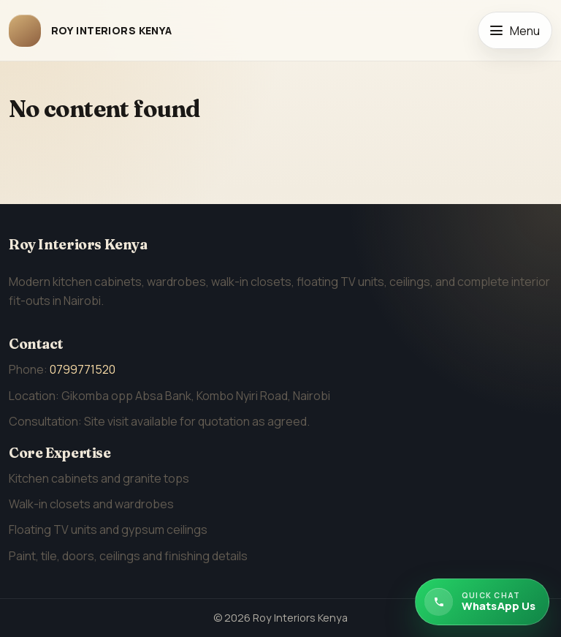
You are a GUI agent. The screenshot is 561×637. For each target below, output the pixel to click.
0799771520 (82, 369)
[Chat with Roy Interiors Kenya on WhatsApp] (482, 601)
